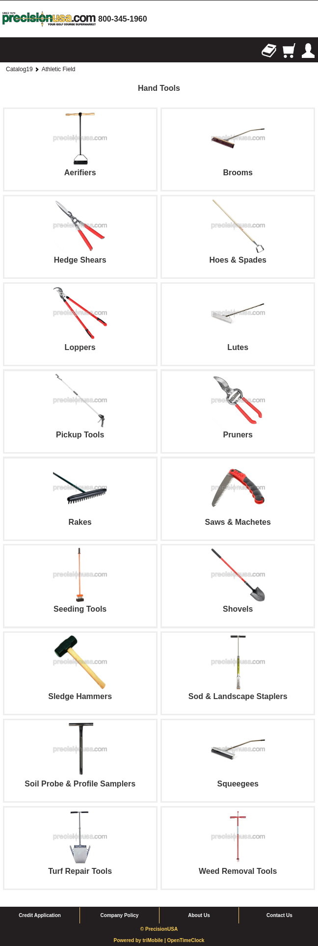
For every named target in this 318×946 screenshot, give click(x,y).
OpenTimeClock (185, 940)
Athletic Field (59, 69)
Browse (10, 50)
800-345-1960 (122, 19)
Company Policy (120, 915)
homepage (49, 18)
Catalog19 (19, 69)
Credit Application (40, 915)
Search (29, 50)
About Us (199, 915)
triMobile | (154, 940)
